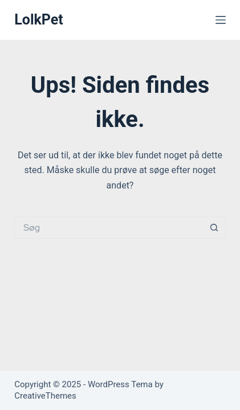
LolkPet (38, 19)
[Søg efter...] (108, 227)
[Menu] (220, 20)
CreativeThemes (45, 396)
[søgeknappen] (214, 227)
